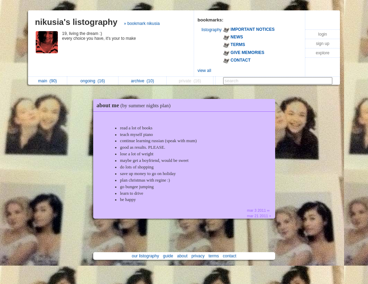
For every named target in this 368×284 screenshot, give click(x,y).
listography (212, 29)
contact (229, 256)
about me (135, 105)
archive (142, 81)
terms (214, 256)
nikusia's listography (76, 22)
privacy (197, 256)
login (322, 34)
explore (322, 53)
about (182, 256)
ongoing (92, 81)
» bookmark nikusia (141, 23)
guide (168, 256)
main (47, 81)
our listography (145, 256)
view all (204, 70)
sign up (323, 43)
